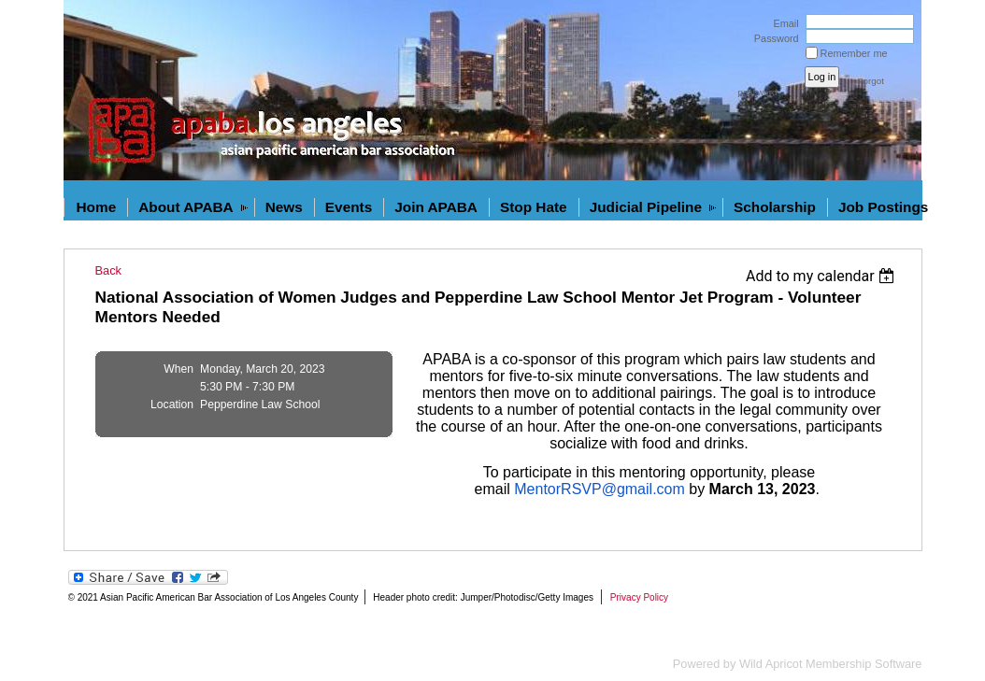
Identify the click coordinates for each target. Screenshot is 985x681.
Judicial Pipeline (646, 207)
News (284, 207)
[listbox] (823, 276)
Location (171, 404)
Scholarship (775, 207)
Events (348, 207)
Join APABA (436, 207)
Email (782, 23)
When (178, 369)
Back (108, 270)
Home (97, 207)
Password (773, 38)
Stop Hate (533, 207)
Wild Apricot (771, 664)
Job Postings (883, 207)
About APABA (186, 207)
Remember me (854, 53)
